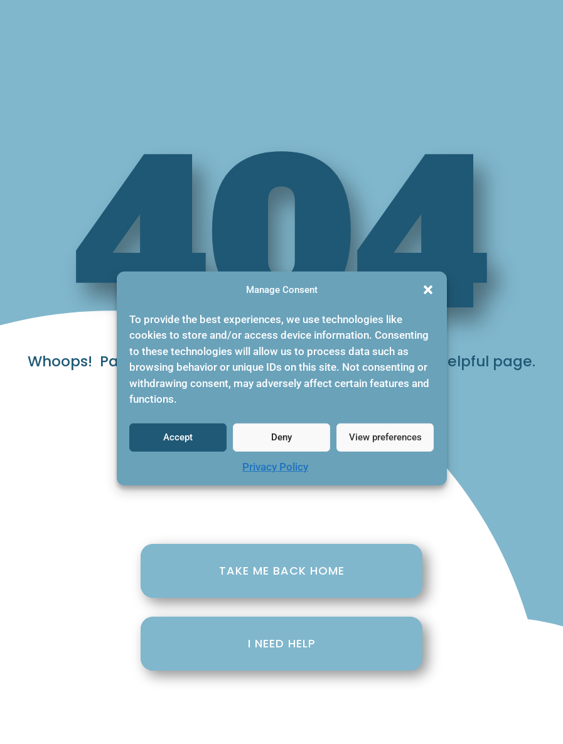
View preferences (385, 443)
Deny (281, 443)
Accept (178, 443)
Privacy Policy (275, 471)
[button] (428, 295)
